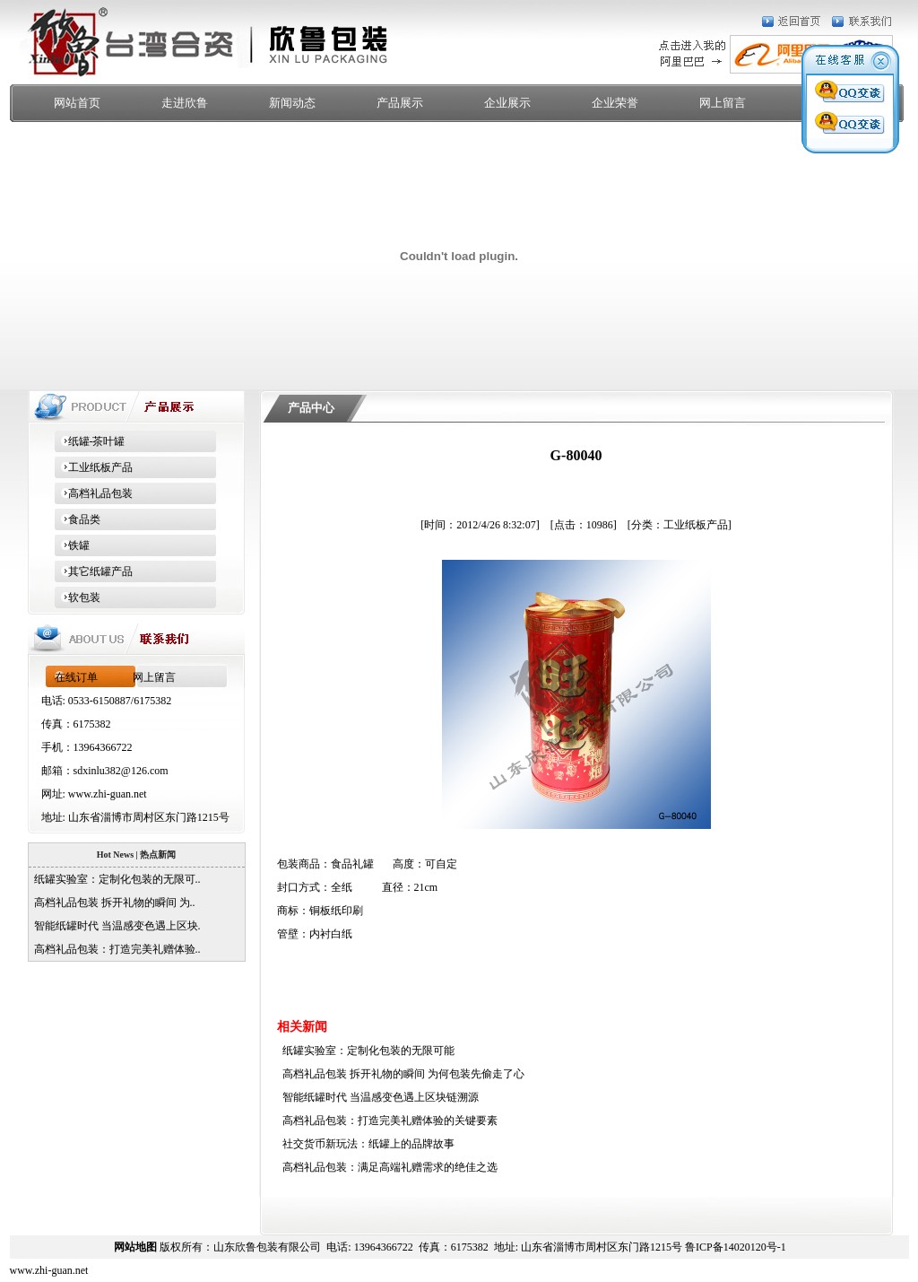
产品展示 (400, 102)
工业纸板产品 (94, 467)
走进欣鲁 (184, 102)
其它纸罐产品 (94, 571)
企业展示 (507, 102)
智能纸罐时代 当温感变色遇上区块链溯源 (378, 1097)
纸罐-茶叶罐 (90, 441)
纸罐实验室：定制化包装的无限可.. (115, 879)
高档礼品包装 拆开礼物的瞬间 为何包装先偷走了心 (400, 1074)
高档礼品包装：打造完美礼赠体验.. (115, 949)
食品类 (77, 519)
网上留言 (722, 102)
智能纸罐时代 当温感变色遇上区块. (115, 926)
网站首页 (77, 102)
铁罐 (72, 545)
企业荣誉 (615, 102)
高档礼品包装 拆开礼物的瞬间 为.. (112, 902)
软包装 (77, 597)
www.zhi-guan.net (107, 794)
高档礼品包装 (94, 493)
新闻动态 (292, 102)
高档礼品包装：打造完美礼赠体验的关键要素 (387, 1120)
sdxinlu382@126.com (121, 770)
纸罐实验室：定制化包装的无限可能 (366, 1050)
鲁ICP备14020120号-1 (735, 1247)
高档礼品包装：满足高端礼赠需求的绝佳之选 (387, 1167)
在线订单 (76, 677)
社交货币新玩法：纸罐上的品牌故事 (366, 1144)
